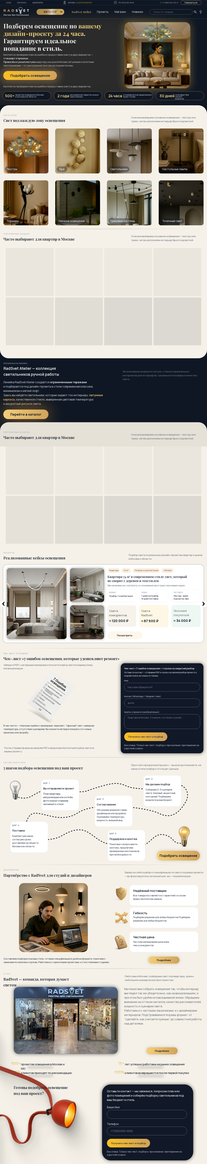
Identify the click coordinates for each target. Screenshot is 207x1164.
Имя (126, 680)
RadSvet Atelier (81, 12)
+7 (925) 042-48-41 (170, 2)
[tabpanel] (103, 623)
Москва (80, 2)
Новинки (137, 12)
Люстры (12, 169)
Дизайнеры (37, 2)
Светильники (119, 169)
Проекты (102, 12)
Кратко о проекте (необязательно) (141, 712)
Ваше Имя (113, 1107)
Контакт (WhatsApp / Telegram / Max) (142, 696)
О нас (8, 2)
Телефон (113, 1124)
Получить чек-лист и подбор (145, 736)
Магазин (120, 12)
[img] (181, 202)
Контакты (21, 2)
